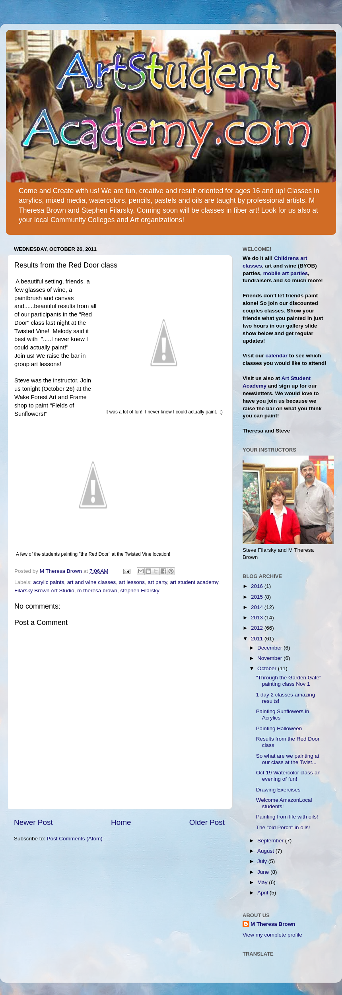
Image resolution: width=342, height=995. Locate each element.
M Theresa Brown (273, 924)
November (270, 658)
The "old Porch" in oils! (283, 827)
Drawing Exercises (278, 790)
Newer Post (33, 822)
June (263, 872)
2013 (257, 618)
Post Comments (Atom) (75, 839)
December (270, 648)
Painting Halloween (279, 728)
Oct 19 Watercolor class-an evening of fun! (288, 776)
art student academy (194, 582)
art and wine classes (91, 582)
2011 (257, 639)
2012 (257, 628)
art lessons (132, 582)
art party (157, 582)
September (271, 841)
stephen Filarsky (139, 591)
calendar (277, 356)
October (267, 668)
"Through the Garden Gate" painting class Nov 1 (288, 681)
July (262, 861)
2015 (257, 597)
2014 (257, 607)
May (263, 882)
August (266, 851)
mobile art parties (285, 273)
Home (121, 822)
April (263, 893)
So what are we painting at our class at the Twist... (287, 759)
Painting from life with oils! (287, 817)
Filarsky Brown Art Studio (44, 591)
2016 (257, 586)
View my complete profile (272, 935)
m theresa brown (97, 591)
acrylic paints (48, 582)
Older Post (207, 822)
